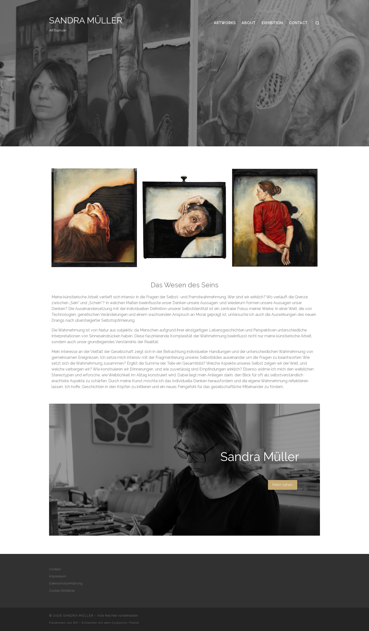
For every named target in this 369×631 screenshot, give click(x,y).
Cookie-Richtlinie (62, 590)
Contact (55, 569)
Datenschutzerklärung (65, 583)
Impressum (57, 576)
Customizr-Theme (125, 622)
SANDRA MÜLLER (78, 615)
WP (75, 622)
